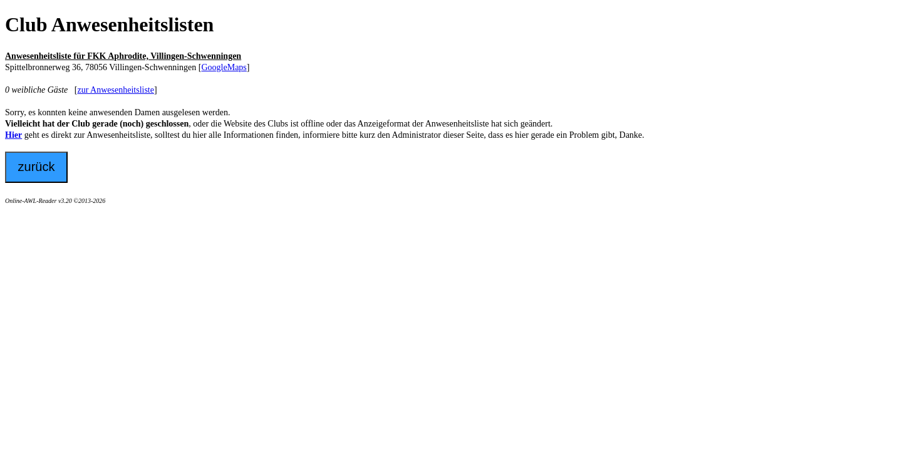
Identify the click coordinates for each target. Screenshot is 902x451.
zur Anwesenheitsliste (115, 90)
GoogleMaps (223, 67)
